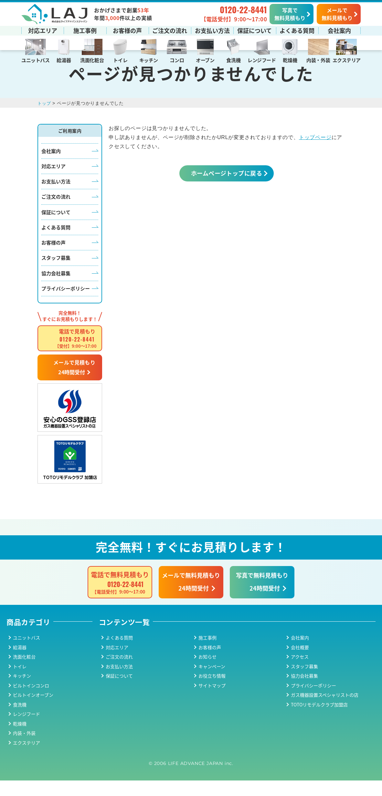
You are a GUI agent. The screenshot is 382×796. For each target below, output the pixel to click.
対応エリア (42, 30)
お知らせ (207, 672)
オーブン (205, 59)
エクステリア (347, 59)
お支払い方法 (212, 30)
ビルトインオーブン (33, 710)
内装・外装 (318, 59)
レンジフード (262, 59)
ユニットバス (35, 59)
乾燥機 (290, 59)
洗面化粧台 (92, 59)
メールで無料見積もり (337, 13)
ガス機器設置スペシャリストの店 (324, 710)
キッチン (148, 59)
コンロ (177, 59)
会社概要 (300, 663)
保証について (254, 30)
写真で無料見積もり (289, 13)
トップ (44, 118)
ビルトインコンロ (31, 701)
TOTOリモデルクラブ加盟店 (319, 720)
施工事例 (85, 30)
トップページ (315, 153)
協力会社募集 (55, 288)
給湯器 (64, 59)
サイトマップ (212, 701)
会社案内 (339, 30)
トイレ (120, 59)
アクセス (300, 672)
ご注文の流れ (169, 30)
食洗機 (233, 59)
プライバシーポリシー (65, 303)
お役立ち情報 (212, 691)
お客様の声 (127, 30)
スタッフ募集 (55, 273)
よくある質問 (297, 30)
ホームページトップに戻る (226, 188)
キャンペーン (211, 682)
